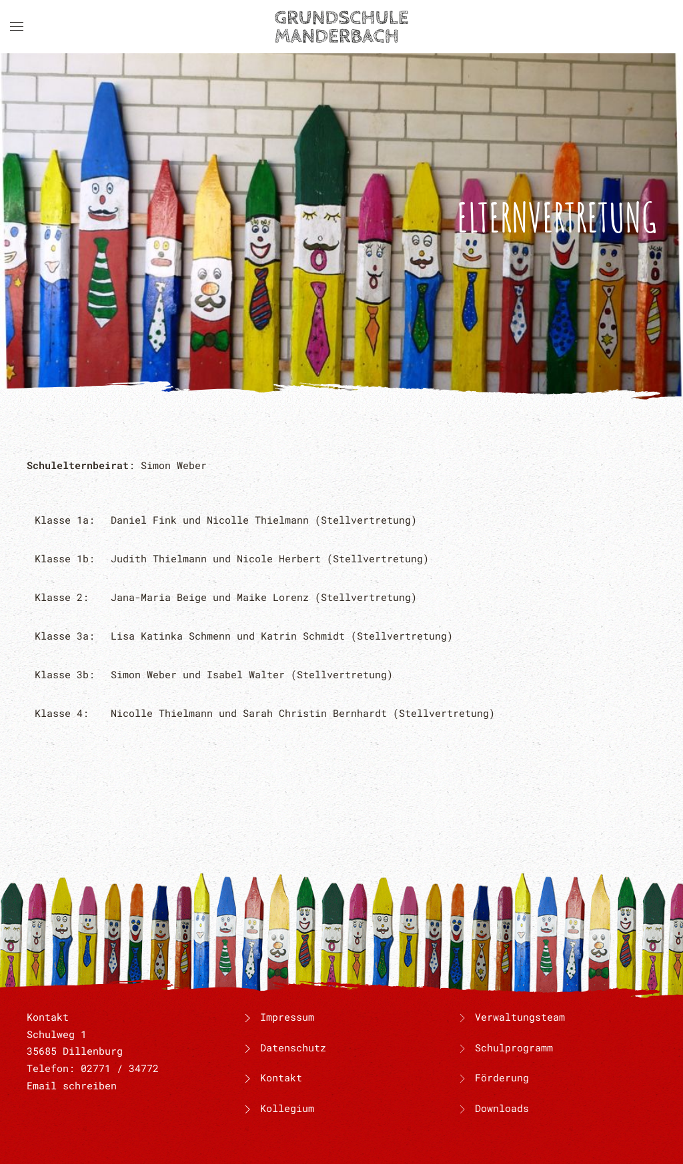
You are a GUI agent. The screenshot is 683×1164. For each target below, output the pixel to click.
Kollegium (277, 1108)
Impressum (277, 1016)
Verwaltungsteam (520, 1016)
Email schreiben (72, 1085)
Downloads (502, 1108)
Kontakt (271, 1077)
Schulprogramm (514, 1047)
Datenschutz (283, 1047)
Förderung (502, 1077)
